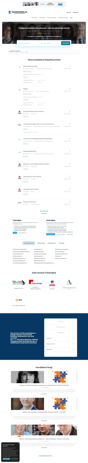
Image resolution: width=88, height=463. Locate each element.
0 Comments (24, 390)
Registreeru (76, 12)
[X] (15, 432)
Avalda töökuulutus (50, 234)
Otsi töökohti (65, 43)
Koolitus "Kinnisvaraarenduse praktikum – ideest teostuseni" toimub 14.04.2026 (66, 386)
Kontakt (60, 439)
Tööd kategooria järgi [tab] (28, 242)
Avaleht (60, 428)
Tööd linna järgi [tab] (41, 242)
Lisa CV (15, 232)
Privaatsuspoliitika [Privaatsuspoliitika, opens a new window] (14, 456)
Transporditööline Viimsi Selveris (33, 111)
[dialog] (10, 452)
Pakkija (25, 89)
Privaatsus (61, 456)
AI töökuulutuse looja (63, 17)
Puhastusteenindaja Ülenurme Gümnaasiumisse (38, 124)
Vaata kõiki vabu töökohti (44, 211)
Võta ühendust (70, 234)
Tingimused (66, 456)
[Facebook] (12, 432)
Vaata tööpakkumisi (40, 444)
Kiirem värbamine (40, 434)
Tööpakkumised (61, 431)
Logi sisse (68, 12)
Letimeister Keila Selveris (31, 189)
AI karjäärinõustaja (51, 17)
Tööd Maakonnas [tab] (52, 242)
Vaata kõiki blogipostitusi (45, 401)
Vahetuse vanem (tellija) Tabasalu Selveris (36, 164)
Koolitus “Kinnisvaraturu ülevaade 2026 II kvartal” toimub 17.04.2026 (44, 386)
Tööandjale (42, 17)
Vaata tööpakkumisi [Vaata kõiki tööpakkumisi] (22, 232)
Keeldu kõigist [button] (14, 458)
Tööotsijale (34, 17)
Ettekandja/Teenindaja (30, 66)
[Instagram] (19, 432)
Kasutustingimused (61, 442)
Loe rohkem (21, 392)
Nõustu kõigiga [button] (6, 458)
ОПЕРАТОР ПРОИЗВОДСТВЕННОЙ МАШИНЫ (37, 139)
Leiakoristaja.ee (13, 436)
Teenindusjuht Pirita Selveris (32, 176)
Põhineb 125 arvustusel (44, 33)
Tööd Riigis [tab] (62, 242)
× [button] (18, 443)
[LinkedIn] (22, 432)
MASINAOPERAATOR (29, 151)
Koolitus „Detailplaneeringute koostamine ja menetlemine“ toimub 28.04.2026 (21, 386)
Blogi (71, 17)
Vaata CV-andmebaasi (61, 234)
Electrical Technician (29, 202)
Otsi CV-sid (39, 431)
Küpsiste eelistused (73, 456)
